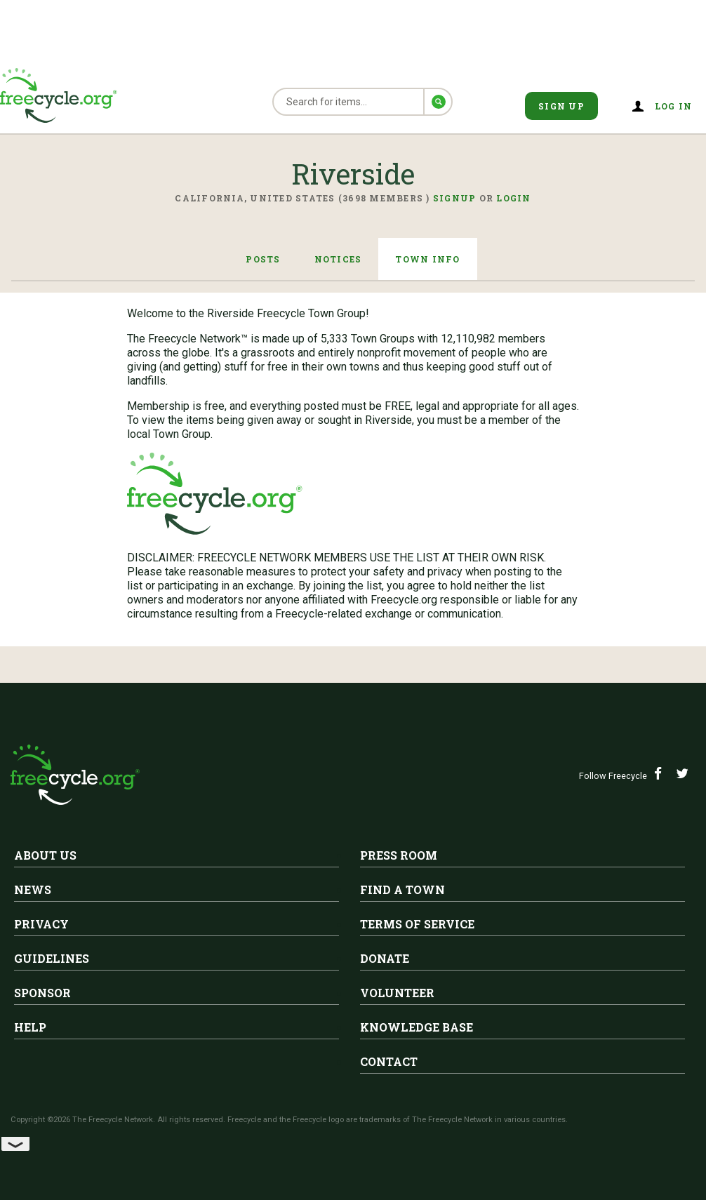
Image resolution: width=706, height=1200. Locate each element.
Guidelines (51, 958)
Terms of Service (417, 923)
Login (513, 198)
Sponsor (42, 992)
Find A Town (402, 889)
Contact (389, 1061)
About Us (45, 855)
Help (30, 1027)
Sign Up (561, 106)
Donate (384, 958)
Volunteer (397, 992)
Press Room (398, 855)
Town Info (427, 259)
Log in (674, 106)
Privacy (41, 923)
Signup (455, 198)
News (32, 889)
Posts (263, 259)
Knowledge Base (416, 1027)
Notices (338, 259)
